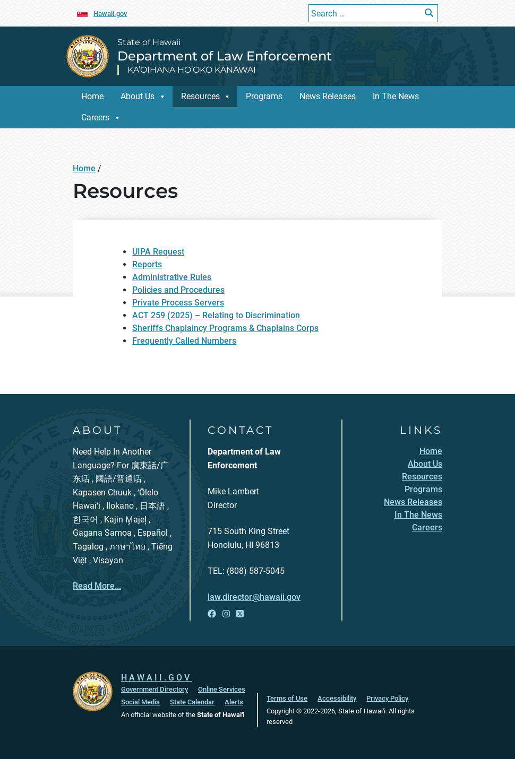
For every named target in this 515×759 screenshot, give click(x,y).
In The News (396, 96)
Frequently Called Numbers (184, 341)
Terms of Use (287, 698)
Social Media (140, 702)
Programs (264, 96)
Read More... (97, 586)
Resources (200, 96)
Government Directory (154, 689)
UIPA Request (158, 252)
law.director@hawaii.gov (254, 597)
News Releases (327, 96)
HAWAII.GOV (156, 678)
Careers (95, 117)
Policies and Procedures (178, 290)
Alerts (234, 702)
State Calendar (192, 702)
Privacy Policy (387, 698)
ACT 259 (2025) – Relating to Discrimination (216, 315)
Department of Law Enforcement (224, 56)
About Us (137, 96)
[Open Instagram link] (226, 614)
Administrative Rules (171, 277)
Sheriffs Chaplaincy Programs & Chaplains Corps (225, 328)
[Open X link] (240, 614)
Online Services (221, 689)
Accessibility (336, 698)
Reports (147, 264)
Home (92, 96)
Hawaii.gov (110, 14)
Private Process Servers (178, 303)
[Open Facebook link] (212, 614)
